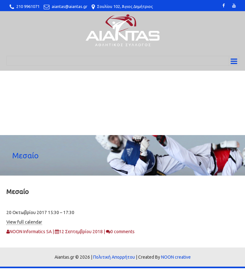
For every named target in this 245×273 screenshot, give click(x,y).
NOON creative (176, 257)
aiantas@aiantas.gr (69, 6)
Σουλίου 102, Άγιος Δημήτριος (125, 6)
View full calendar (24, 222)
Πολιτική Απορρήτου (114, 257)
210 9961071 (28, 6)
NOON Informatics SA (31, 231)
